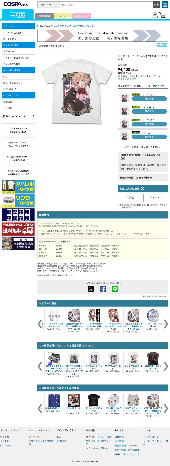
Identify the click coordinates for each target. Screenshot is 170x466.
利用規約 (90, 430)
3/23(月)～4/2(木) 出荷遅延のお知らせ (74, 25)
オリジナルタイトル (39, 430)
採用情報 (119, 441)
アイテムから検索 (11, 63)
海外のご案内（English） (128, 454)
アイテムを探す (10, 45)
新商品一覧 (8, 51)
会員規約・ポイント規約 (98, 436)
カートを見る (9, 38)
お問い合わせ (9, 89)
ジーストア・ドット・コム (155, 442)
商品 (130, 197)
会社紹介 (7, 107)
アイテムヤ (34, 436)
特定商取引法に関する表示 (98, 442)
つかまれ (4, 441)
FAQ (5, 76)
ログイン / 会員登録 (12, 32)
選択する (149, 98)
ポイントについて (127, 79)
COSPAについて (11, 95)
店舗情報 (119, 436)
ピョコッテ (5, 445)
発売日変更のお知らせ (126, 445)
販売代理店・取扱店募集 (127, 449)
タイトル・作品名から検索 (16, 57)
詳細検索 (165, 4)
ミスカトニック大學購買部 (41, 442)
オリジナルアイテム (10, 430)
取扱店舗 (7, 101)
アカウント (8, 26)
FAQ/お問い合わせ (12, 70)
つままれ (4, 436)
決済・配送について (13, 82)
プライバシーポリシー (97, 448)
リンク (146, 430)
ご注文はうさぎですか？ (52, 45)
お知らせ (119, 430)
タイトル (156, 197)
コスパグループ (151, 436)
